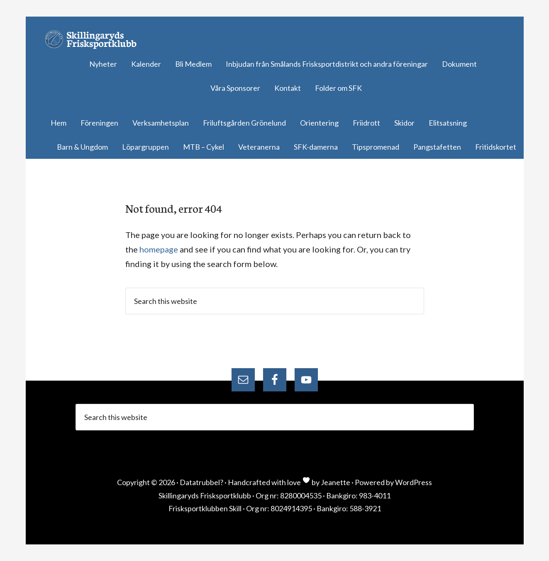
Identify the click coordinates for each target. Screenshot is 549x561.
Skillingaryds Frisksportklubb (94, 39)
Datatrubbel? (201, 482)
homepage (158, 249)
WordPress (413, 482)
